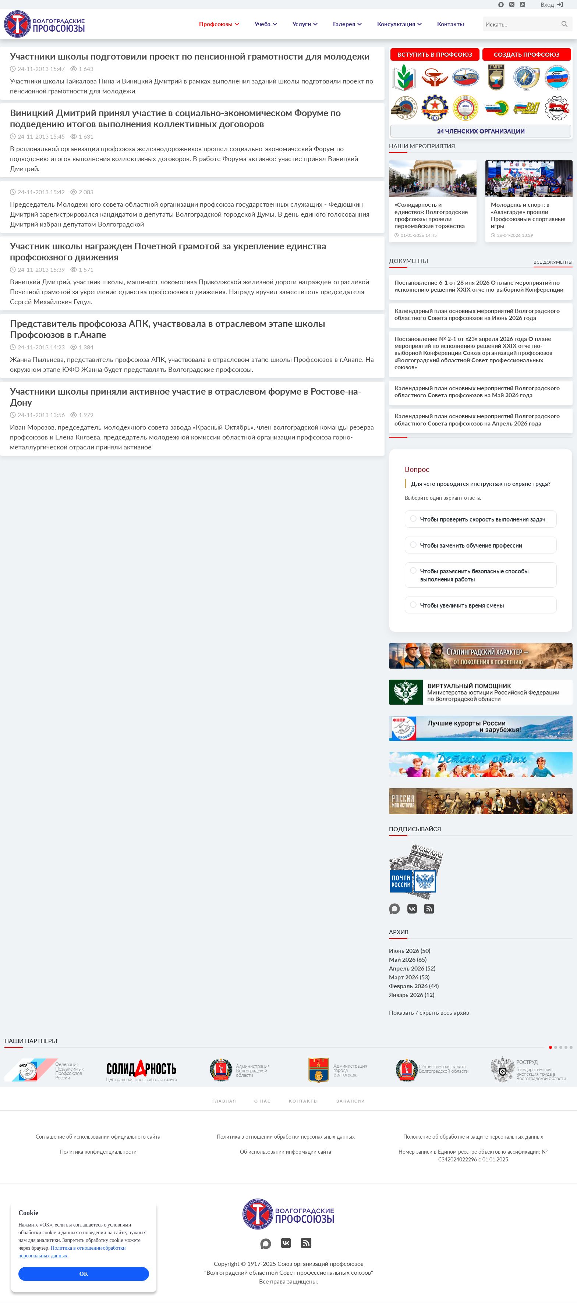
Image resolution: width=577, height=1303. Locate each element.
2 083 (86, 192)
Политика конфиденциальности (98, 1152)
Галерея (347, 24)
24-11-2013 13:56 (41, 415)
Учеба (266, 24)
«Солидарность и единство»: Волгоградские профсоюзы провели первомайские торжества (431, 216)
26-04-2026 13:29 (515, 235)
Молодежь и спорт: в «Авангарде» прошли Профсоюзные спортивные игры (528, 216)
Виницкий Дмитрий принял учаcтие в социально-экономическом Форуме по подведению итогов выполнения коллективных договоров (175, 118)
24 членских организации (481, 131)
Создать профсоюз (526, 54)
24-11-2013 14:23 (41, 347)
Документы (408, 260)
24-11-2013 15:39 (41, 269)
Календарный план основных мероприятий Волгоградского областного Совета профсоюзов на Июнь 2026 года (477, 314)
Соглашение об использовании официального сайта (98, 1137)
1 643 (86, 68)
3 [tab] (560, 1048)
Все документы (553, 262)
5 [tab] (571, 1048)
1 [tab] (550, 1048)
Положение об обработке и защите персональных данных (473, 1137)
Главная (224, 1101)
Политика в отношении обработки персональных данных (286, 1137)
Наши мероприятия (422, 146)
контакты (303, 1101)
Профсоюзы (219, 24)
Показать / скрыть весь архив (429, 1012)
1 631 (86, 136)
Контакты (450, 24)
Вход (552, 4)
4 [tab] (565, 1048)
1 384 (86, 347)
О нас (262, 1101)
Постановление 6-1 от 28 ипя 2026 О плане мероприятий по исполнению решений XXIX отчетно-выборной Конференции (478, 286)
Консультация (399, 24)
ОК (83, 1274)
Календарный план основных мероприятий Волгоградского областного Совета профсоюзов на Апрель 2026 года (477, 420)
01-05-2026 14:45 (419, 235)
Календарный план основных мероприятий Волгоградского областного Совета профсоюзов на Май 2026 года (477, 392)
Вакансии (350, 1101)
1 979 (86, 415)
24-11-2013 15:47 (41, 68)
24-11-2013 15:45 (41, 136)
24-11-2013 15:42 (41, 192)
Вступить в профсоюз (434, 54)
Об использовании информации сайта (285, 1152)
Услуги (305, 24)
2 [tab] (555, 1048)
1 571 (86, 269)
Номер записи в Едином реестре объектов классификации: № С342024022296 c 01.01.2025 (473, 1156)
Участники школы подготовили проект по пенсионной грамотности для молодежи (190, 56)
